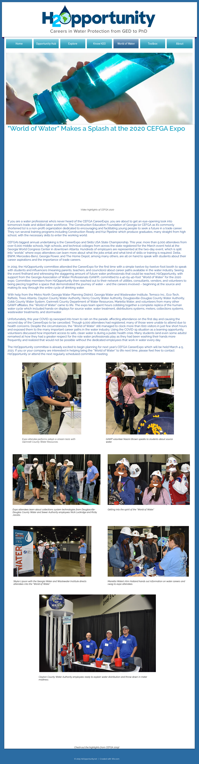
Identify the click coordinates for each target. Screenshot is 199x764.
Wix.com (115, 759)
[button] (99, 89)
